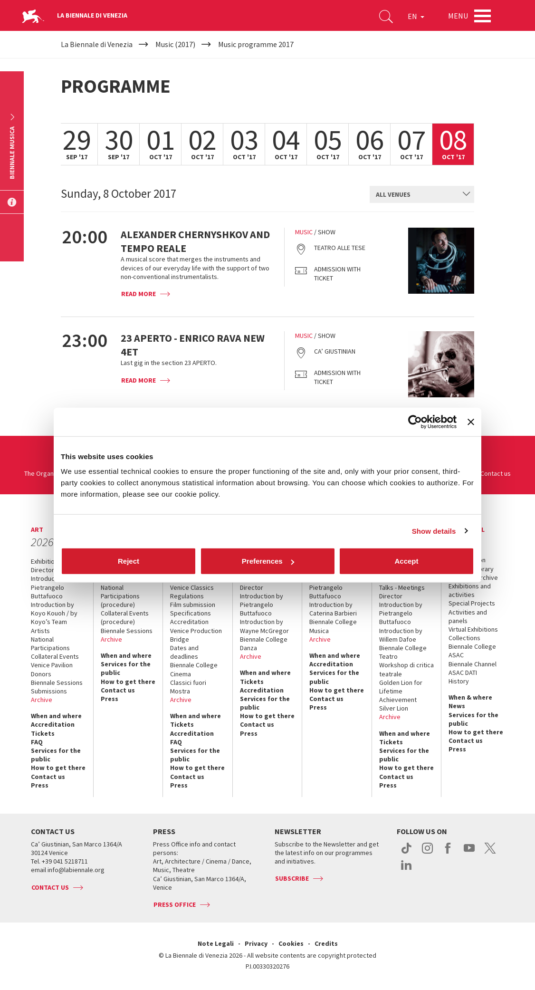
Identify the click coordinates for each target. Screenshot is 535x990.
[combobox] (422, 194)
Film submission (192, 604)
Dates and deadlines (184, 652)
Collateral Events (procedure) (125, 617)
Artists (40, 630)
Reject (128, 561)
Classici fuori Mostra (188, 686)
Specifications (190, 613)
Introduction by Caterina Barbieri (333, 608)
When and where (56, 715)
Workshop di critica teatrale (406, 669)
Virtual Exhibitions (473, 629)
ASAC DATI (463, 672)
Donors (41, 674)
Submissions (49, 691)
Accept (406, 561)
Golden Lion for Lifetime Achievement (400, 691)
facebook (448, 853)
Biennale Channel (473, 664)
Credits (326, 943)
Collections (464, 638)
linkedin (406, 870)
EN (416, 16)
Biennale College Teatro (403, 652)
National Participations (50, 643)
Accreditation (53, 724)
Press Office (174, 904)
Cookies (291, 943)
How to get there (58, 767)
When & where (470, 697)
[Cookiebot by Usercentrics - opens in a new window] (415, 421)
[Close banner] (471, 421)
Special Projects (472, 603)
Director (42, 570)
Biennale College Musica (333, 625)
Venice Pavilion (52, 665)
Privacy (256, 943)
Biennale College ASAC (472, 650)
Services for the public (56, 754)
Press (39, 785)
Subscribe (292, 878)
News (457, 706)
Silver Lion (393, 708)
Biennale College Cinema (194, 669)
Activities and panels (468, 616)
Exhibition (44, 561)
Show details (434, 531)
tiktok (406, 853)
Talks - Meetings (402, 587)
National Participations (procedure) (120, 596)
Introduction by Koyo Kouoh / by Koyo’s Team (54, 613)
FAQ (37, 742)
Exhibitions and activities (470, 590)
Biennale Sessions (57, 682)
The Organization (48, 473)
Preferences (268, 561)
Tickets (43, 733)
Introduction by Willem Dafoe (400, 635)
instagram (427, 853)
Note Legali (216, 943)
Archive (41, 699)
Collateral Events (55, 656)
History (459, 681)
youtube (469, 853)
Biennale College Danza (263, 643)
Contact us (495, 473)
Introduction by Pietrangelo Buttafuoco (52, 587)
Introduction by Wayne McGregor (264, 625)
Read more (138, 293)
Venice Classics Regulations (192, 591)
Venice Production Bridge (196, 635)
